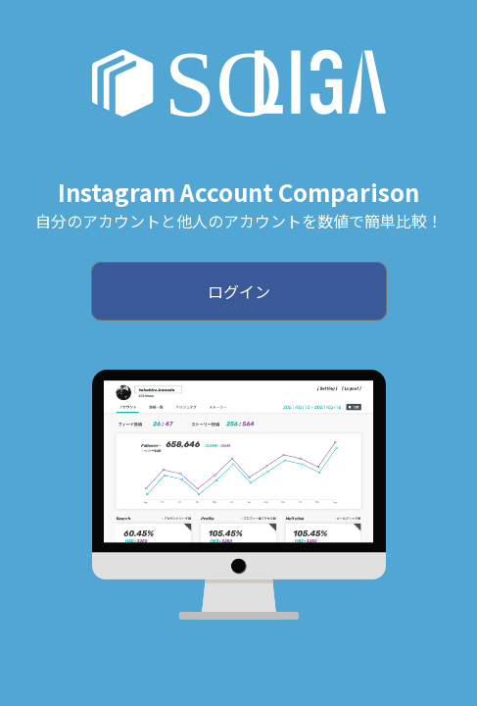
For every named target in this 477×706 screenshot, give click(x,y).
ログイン (239, 291)
